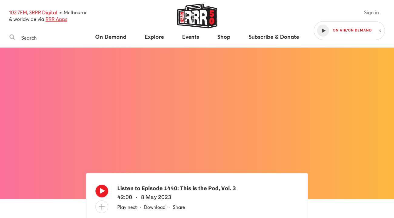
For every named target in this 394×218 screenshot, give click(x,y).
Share (179, 207)
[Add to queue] (101, 206)
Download (154, 207)
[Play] (101, 192)
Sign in (371, 12)
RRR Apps (56, 19)
